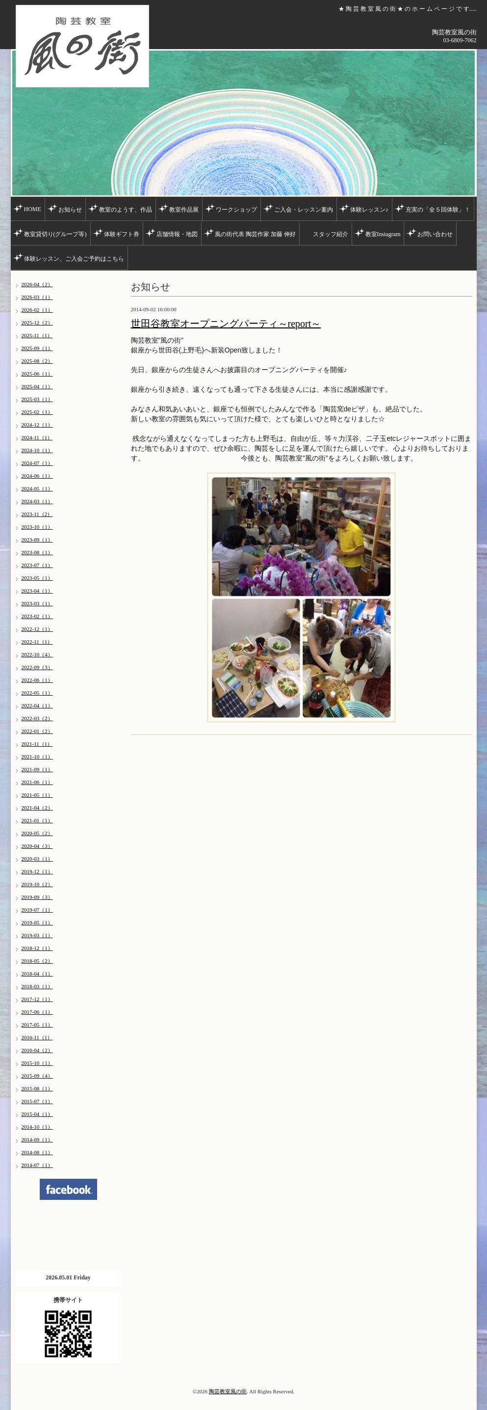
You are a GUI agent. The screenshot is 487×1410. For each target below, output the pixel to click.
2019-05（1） (37, 922)
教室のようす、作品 (125, 209)
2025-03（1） (37, 399)
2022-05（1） (37, 693)
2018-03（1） (37, 986)
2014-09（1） (37, 1139)
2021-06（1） (37, 782)
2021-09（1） (37, 769)
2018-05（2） (37, 961)
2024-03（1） (37, 501)
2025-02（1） (37, 412)
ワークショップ (236, 209)
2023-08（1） (37, 552)
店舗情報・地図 (177, 234)
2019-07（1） (37, 910)
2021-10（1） (37, 756)
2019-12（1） (37, 871)
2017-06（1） (37, 1012)
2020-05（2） (37, 833)
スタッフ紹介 (330, 234)
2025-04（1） (37, 386)
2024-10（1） (37, 450)
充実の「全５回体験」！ (438, 209)
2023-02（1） (37, 616)
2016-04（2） (37, 1050)
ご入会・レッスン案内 (303, 209)
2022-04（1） (37, 705)
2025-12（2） (37, 322)
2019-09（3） (37, 897)
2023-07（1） (37, 565)
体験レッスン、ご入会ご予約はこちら (74, 258)
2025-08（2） (37, 361)
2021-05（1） (37, 795)
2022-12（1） (37, 629)
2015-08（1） (37, 1088)
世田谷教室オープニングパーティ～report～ (226, 323)
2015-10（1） (37, 1063)
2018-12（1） (37, 948)
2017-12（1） (37, 999)
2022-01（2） (37, 731)
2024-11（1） (37, 437)
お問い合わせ (435, 234)
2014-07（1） (37, 1165)
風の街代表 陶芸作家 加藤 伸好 (255, 234)
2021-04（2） (37, 808)
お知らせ (70, 209)
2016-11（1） (37, 1037)
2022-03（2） (37, 718)
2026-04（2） (37, 284)
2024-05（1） (37, 488)
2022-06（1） (37, 680)
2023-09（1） (37, 539)
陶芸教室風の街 (228, 1391)
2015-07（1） (37, 1101)
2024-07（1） (37, 463)
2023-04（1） (37, 591)
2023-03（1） (37, 603)
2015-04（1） (37, 1114)
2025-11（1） (37, 335)
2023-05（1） (37, 578)
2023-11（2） (37, 514)
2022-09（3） (37, 667)
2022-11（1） (37, 642)
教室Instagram (383, 234)
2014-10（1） (37, 1127)
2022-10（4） (37, 654)
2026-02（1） (37, 310)
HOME (32, 209)
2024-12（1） (37, 425)
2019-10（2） (37, 884)
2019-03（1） (37, 935)
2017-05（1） (37, 1025)
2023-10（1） (37, 527)
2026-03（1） (37, 297)
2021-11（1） (37, 744)
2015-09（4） (37, 1076)
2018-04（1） (37, 973)
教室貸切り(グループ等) (55, 234)
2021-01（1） (37, 820)
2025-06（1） (37, 374)
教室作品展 (184, 209)
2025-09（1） (37, 348)
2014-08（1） (37, 1152)
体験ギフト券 (121, 234)
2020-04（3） (37, 846)
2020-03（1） (37, 859)
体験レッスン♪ (369, 209)
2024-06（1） (37, 476)
